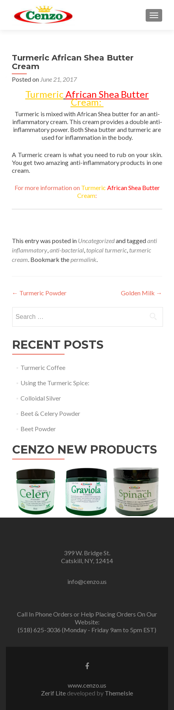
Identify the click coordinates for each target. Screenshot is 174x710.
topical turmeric (106, 250)
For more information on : (87, 191)
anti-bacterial (67, 250)
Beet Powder (38, 428)
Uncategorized (96, 240)
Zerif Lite (54, 693)
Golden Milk (141, 292)
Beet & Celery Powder (50, 413)
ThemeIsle (119, 693)
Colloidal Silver (40, 398)
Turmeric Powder (39, 292)
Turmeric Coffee (42, 367)
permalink (83, 259)
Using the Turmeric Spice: (54, 382)
